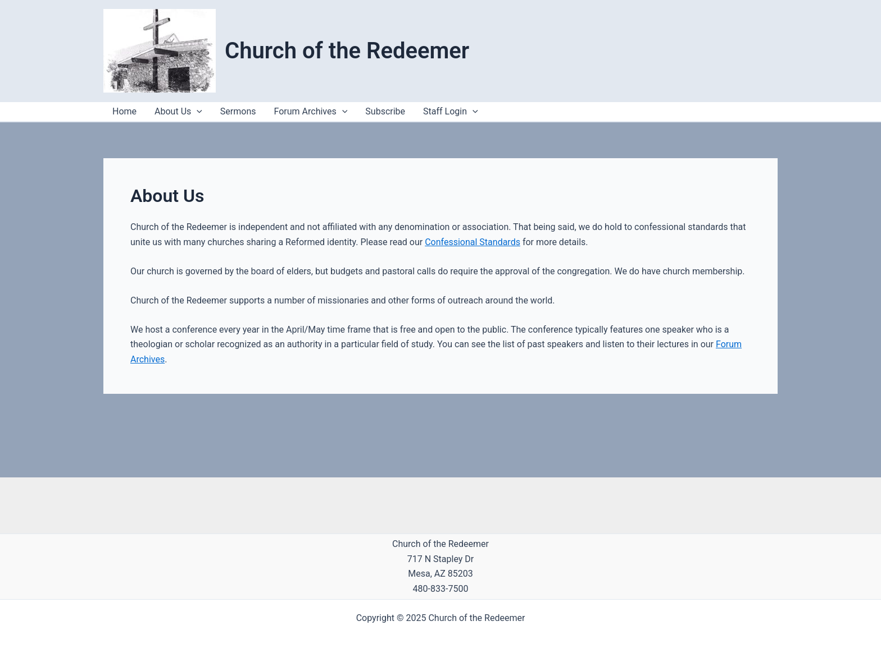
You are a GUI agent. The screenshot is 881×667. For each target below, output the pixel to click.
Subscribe (385, 111)
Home (124, 111)
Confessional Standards (472, 242)
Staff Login (450, 111)
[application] (472, 111)
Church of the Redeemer (347, 51)
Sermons (238, 111)
